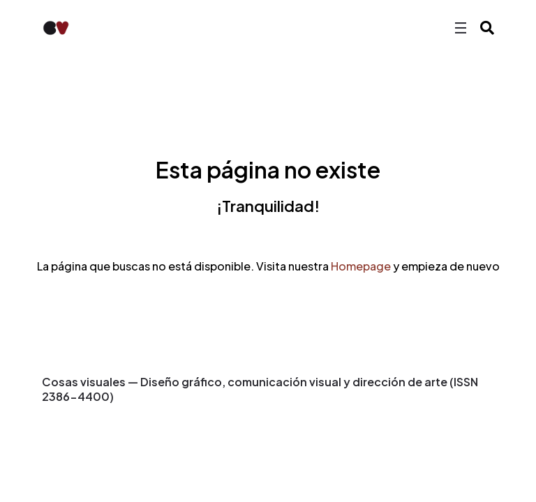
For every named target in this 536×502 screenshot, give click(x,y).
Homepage (361, 266)
